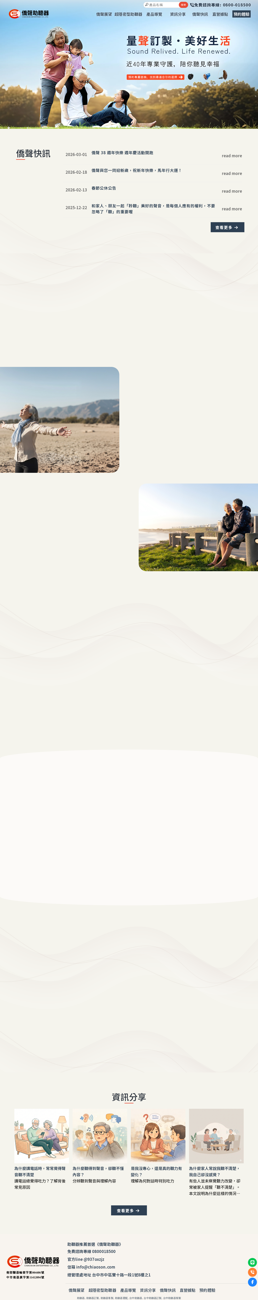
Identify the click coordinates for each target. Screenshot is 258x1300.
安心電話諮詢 (153, 1042)
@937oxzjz (94, 1259)
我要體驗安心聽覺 (29, 552)
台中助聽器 (135, 1298)
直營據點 (188, 1290)
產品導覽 (128, 1290)
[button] (127, 126)
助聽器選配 (121, 1298)
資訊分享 (148, 1290)
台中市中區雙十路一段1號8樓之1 (121, 1274)
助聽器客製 (107, 1298)
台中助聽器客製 (172, 1298)
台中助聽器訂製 (152, 1298)
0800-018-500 (127, 1031)
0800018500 (104, 1251)
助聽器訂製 (92, 1298)
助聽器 (81, 1298)
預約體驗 (207, 1290)
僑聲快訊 (168, 1290)
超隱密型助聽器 (102, 1290)
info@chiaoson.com (95, 1267)
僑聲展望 (77, 1290)
